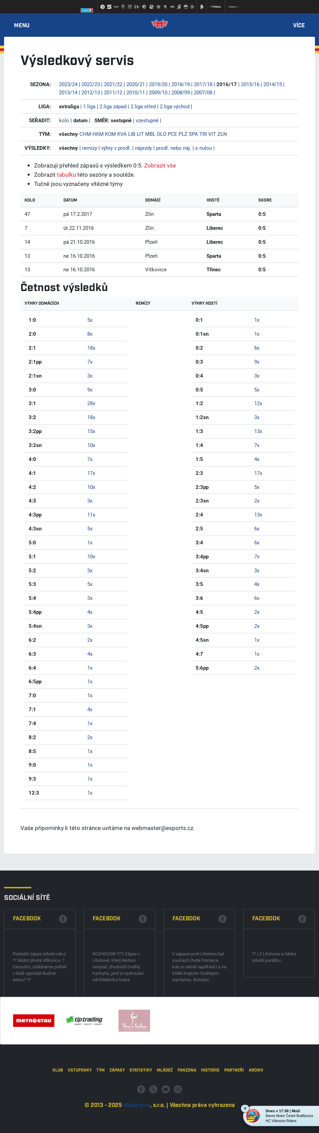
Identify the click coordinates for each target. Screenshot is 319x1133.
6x (256, 347)
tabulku (66, 174)
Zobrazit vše (160, 165)
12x (258, 403)
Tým (100, 1102)
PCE (172, 133)
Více (299, 26)
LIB (131, 133)
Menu (22, 26)
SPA (193, 133)
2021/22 (113, 84)
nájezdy (143, 147)
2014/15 (272, 84)
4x (89, 611)
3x (89, 375)
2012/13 (90, 92)
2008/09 (180, 92)
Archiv (256, 1102)
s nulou (203, 147)
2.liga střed (143, 106)
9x (89, 389)
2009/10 (158, 92)
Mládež (165, 1102)
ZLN (222, 133)
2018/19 (180, 84)
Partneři (234, 1102)
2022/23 (90, 84)
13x (258, 431)
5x (89, 319)
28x (91, 403)
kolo (64, 120)
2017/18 (203, 84)
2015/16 (250, 84)
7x (89, 361)
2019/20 (158, 84)
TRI (203, 133)
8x (89, 333)
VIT (212, 133)
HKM (98, 133)
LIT (140, 133)
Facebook (27, 968)
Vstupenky (80, 1102)
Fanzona (187, 1102)
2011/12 (113, 92)
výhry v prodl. (116, 147)
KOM (110, 133)
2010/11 (135, 92)
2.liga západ (113, 106)
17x (91, 472)
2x (89, 639)
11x (91, 514)
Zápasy (117, 1102)
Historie (210, 1102)
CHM (85, 133)
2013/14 (68, 92)
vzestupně (147, 120)
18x (91, 347)
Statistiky (141, 1102)
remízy (89, 147)
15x (91, 431)
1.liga (89, 106)
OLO (161, 133)
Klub (57, 1102)
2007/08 (203, 92)
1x (89, 542)
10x (91, 445)
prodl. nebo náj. (173, 147)
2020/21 (135, 84)
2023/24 (68, 84)
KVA (122, 133)
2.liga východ (174, 106)
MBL (150, 133)
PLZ (183, 133)
